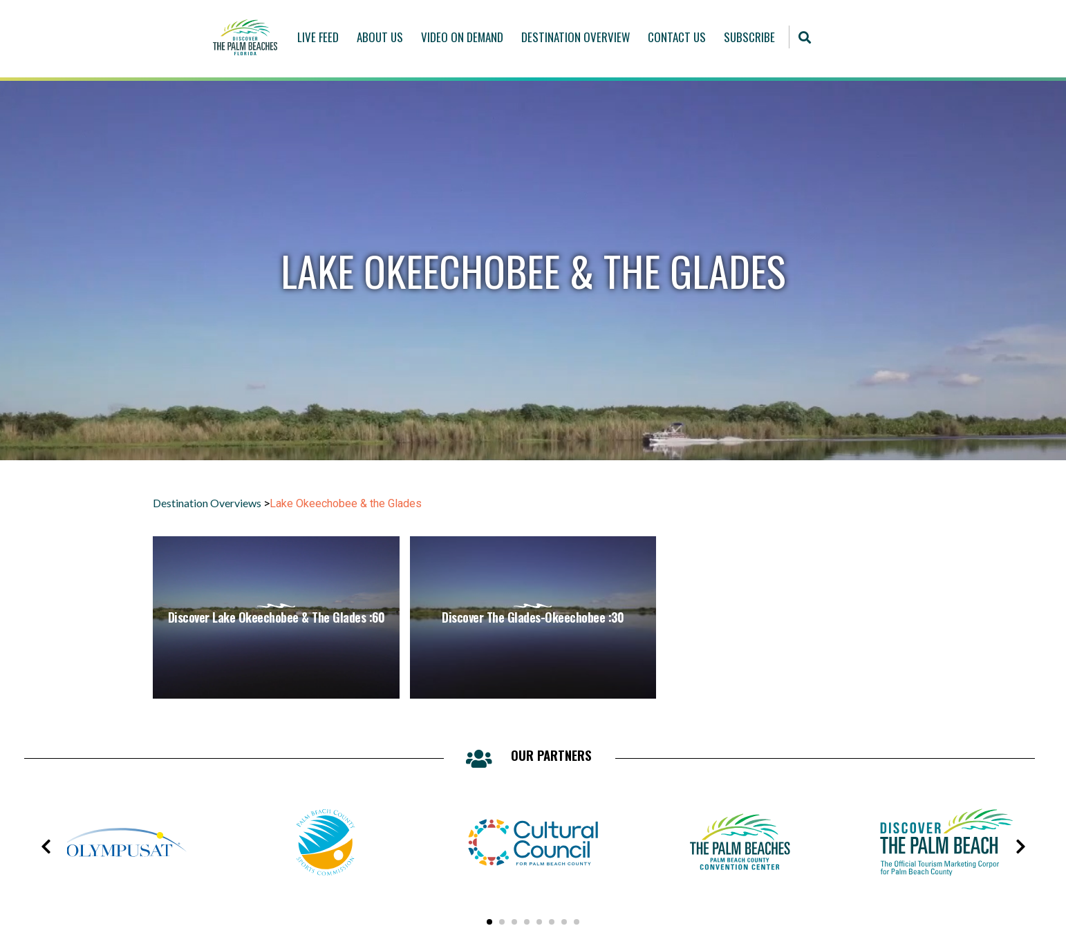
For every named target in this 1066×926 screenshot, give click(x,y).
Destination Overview (575, 37)
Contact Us (677, 37)
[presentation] (45, 846)
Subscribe (749, 37)
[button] (804, 37)
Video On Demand (462, 37)
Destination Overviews (207, 502)
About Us (380, 37)
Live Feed (318, 37)
